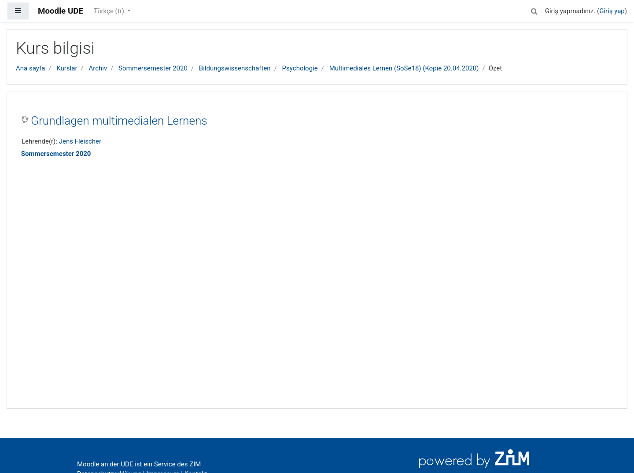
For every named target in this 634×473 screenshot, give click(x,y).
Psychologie (300, 68)
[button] (534, 10)
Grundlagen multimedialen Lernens (119, 120)
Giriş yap (612, 11)
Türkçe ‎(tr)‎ (110, 11)
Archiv (97, 68)
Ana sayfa (30, 68)
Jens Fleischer (80, 141)
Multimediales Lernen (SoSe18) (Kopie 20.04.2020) (404, 68)
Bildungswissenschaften (235, 68)
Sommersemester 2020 (153, 68)
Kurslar (66, 68)
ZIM (195, 464)
